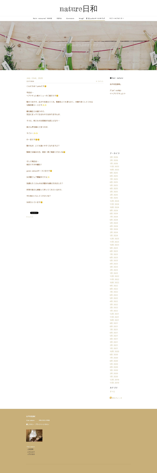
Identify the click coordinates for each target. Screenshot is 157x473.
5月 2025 (114, 185)
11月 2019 (114, 383)
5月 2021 (114, 336)
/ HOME (30, 449)
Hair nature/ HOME (42, 18)
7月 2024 (114, 217)
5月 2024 (114, 223)
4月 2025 (114, 189)
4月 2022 (114, 301)
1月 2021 (114, 348)
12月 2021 (114, 314)
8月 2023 (114, 251)
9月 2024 (114, 211)
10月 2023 (114, 245)
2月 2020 (114, 374)
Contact (70, 18)
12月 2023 (114, 239)
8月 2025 (114, 176)
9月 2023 (114, 248)
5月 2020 (114, 364)
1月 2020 (114, 377)
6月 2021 (114, 333)
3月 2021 (114, 342)
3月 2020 (114, 370)
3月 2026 (114, 157)
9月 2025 (114, 173)
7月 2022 (114, 292)
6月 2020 (114, 361)
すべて (112, 392)
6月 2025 (114, 182)
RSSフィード (117, 398)
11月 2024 (114, 204)
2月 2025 (114, 195)
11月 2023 (114, 242)
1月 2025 (114, 198)
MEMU (59, 18)
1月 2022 (114, 311)
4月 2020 (114, 367)
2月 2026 (114, 160)
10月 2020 (114, 352)
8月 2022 (114, 289)
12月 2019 (114, 380)
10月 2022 (114, 283)
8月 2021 (114, 326)
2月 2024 (114, 232)
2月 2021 (114, 345)
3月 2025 (114, 192)
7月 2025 (114, 179)
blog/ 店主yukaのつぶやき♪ (92, 18)
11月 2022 (114, 279)
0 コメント (99, 81)
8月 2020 (114, 355)
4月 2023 (114, 264)
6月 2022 (114, 295)
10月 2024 (114, 207)
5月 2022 (114, 298)
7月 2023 (114, 254)
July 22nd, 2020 (34, 78)
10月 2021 (114, 320)
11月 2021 (114, 317)
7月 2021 (114, 330)
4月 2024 (114, 226)
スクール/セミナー (116, 18)
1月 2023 (114, 273)
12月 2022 (114, 276)
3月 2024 (114, 229)
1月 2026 (114, 164)
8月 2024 (114, 214)
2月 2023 (114, 270)
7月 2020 (114, 358)
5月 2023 (114, 261)
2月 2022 (114, 308)
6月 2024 (114, 220)
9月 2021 (114, 323)
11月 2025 (114, 167)
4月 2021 (114, 339)
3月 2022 (114, 305)
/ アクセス (31, 454)
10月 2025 (114, 170)
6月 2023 (114, 258)
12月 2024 (114, 201)
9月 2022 (114, 286)
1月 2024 (114, 236)
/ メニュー (31, 451)
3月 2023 (114, 267)
